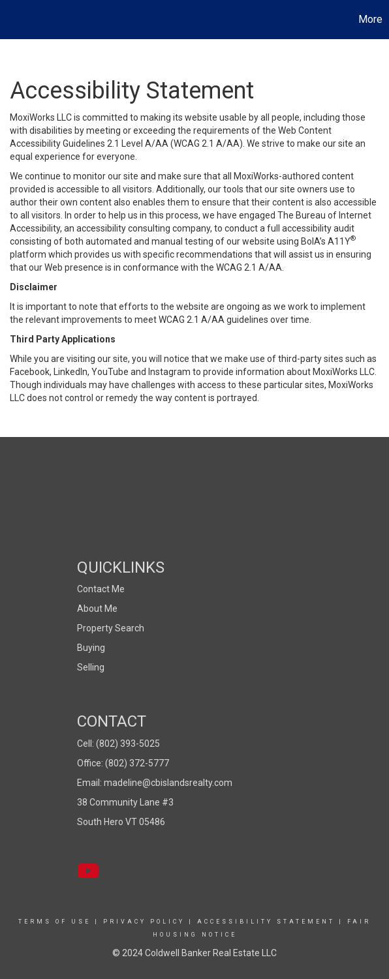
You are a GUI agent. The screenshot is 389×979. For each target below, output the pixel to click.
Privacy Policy (144, 921)
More (370, 19)
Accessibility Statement (266, 921)
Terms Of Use (54, 921)
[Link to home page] (11, 19)
